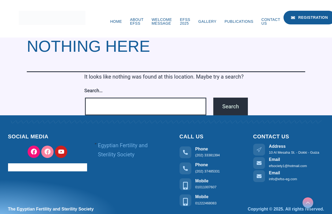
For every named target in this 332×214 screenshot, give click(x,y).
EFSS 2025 (185, 21)
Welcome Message (162, 21)
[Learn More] (212, 152)
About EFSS (136, 21)
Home (116, 21)
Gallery (207, 21)
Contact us (271, 21)
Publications (239, 21)
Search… (93, 90)
